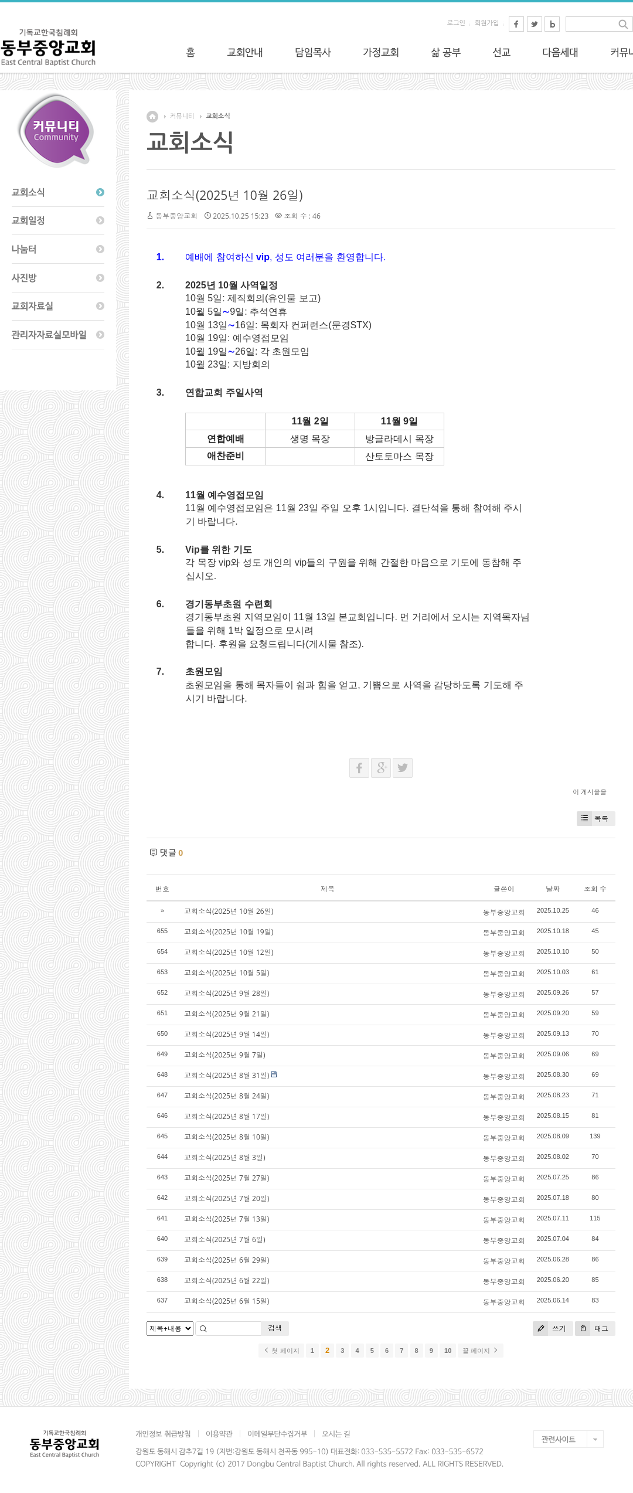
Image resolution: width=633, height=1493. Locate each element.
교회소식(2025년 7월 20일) (226, 1198)
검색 (275, 1328)
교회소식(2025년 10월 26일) (224, 195)
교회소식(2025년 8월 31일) (226, 1075)
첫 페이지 (281, 1350)
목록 (592, 818)
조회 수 (595, 889)
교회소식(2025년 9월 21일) (226, 1014)
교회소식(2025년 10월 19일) (228, 932)
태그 (591, 1328)
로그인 (456, 23)
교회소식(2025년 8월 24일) (226, 1096)
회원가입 (487, 23)
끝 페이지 (480, 1350)
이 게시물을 (590, 791)
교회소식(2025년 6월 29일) (226, 1260)
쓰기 (549, 1328)
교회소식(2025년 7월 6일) (224, 1239)
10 (447, 1350)
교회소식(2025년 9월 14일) (226, 1034)
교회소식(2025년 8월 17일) (226, 1116)
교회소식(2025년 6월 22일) (226, 1280)
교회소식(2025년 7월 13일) (226, 1219)
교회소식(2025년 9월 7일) (224, 1055)
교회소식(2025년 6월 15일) (226, 1301)
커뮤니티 (182, 116)
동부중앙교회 (176, 216)
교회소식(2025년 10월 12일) (228, 952)
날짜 (553, 889)
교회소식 (218, 116)
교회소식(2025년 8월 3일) (224, 1157)
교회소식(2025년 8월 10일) (226, 1137)
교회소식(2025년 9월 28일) (226, 993)
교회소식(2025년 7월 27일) (226, 1178)
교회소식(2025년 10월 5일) (226, 973)
